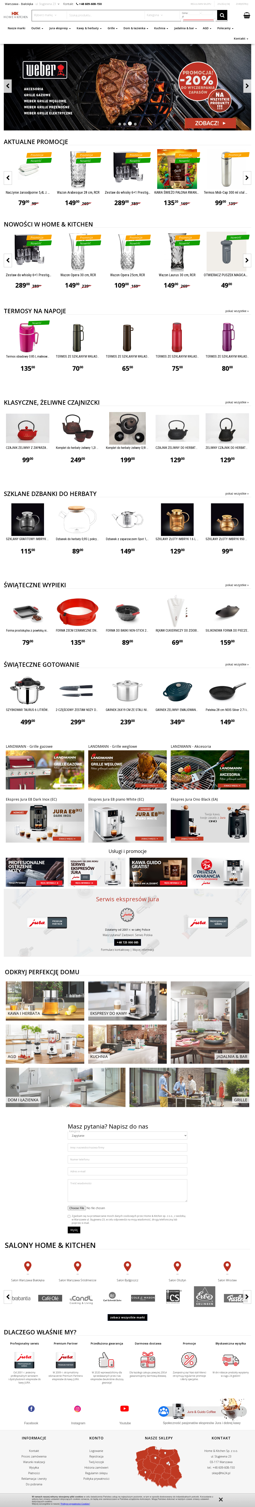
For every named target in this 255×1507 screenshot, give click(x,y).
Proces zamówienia (34, 1456)
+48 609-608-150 (90, 4)
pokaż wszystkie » (237, 311)
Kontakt (241, 38)
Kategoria (74, 1131)
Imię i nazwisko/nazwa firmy (87, 1147)
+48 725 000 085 (127, 942)
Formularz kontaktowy (115, 950)
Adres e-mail (77, 1171)
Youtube (125, 1423)
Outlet (37, 28)
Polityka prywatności (96, 1479)
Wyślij (74, 1230)
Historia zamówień (96, 1467)
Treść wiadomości (80, 1183)
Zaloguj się (223, 3)
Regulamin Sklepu (201, 3)
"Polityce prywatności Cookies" (75, 1504)
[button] (119, 124)
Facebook (31, 1423)
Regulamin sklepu (96, 1473)
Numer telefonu (79, 1159)
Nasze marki (16, 28)
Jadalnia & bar (185, 28)
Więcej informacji (143, 950)
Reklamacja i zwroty (34, 1479)
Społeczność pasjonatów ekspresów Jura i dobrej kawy (201, 1423)
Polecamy (225, 28)
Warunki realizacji (34, 1462)
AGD (207, 28)
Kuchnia (161, 28)
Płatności (34, 1473)
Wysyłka (34, 1467)
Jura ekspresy (60, 28)
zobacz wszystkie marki (127, 1317)
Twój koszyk (96, 1462)
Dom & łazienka (136, 28)
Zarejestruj (242, 3)
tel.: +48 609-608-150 (221, 1467)
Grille (113, 28)
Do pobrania (34, 1484)
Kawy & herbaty (89, 28)
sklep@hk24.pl (221, 1473)
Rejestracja (96, 1456)
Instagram (78, 1423)
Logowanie (96, 1451)
